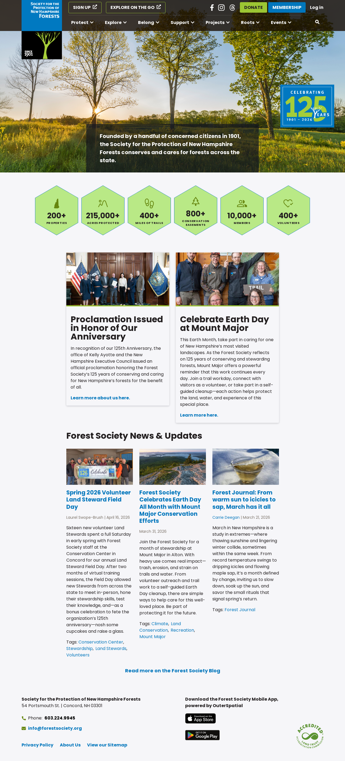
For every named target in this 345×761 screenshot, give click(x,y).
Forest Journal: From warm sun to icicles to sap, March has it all (244, 500)
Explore (113, 22)
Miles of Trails (149, 210)
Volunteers (288, 210)
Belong (146, 22)
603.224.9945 (59, 718)
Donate (253, 7)
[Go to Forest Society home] (42, 29)
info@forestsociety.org (55, 728)
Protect (79, 22)
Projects (215, 22)
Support (180, 22)
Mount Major (152, 637)
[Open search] (317, 22)
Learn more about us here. (100, 398)
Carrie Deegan (226, 517)
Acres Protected (103, 210)
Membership (286, 7)
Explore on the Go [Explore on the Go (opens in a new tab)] (132, 7)
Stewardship (79, 648)
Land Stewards (110, 648)
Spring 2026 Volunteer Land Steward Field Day (98, 500)
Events (278, 22)
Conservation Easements (195, 210)
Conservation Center (100, 642)
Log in (316, 7)
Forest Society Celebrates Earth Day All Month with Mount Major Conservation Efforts (170, 507)
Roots (247, 22)
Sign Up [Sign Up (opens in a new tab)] (82, 7)
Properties (56, 210)
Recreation (182, 630)
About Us (70, 745)
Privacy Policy (37, 745)
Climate (159, 624)
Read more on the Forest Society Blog (172, 670)
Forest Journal (240, 610)
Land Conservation (160, 627)
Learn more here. (199, 415)
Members (242, 210)
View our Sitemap (107, 745)
